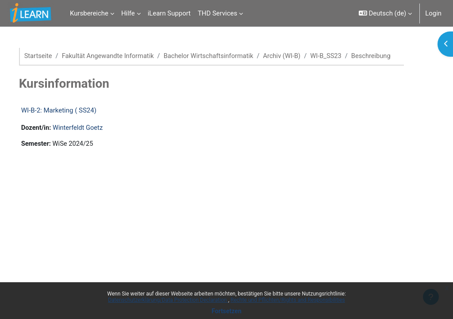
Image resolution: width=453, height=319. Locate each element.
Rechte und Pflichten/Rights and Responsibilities (287, 300)
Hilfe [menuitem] (128, 13)
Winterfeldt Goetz (91, 138)
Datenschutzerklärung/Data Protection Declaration (168, 300)
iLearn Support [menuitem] (169, 13)
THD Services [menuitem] (217, 13)
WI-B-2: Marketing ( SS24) (71, 120)
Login (433, 13)
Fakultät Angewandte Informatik (122, 56)
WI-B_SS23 (344, 56)
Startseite (51, 56)
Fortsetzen (226, 311)
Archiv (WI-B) (299, 56)
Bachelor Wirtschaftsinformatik (224, 56)
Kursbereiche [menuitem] (89, 13)
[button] (385, 13)
